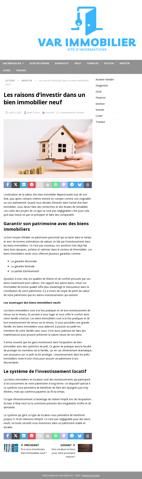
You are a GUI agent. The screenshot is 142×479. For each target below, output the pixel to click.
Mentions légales (91, 475)
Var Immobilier (12, 63)
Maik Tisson (33, 112)
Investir (125, 63)
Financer (92, 63)
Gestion (109, 63)
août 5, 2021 (15, 112)
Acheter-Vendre (39, 63)
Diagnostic (62, 63)
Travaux (21, 70)
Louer (6, 70)
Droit (78, 63)
